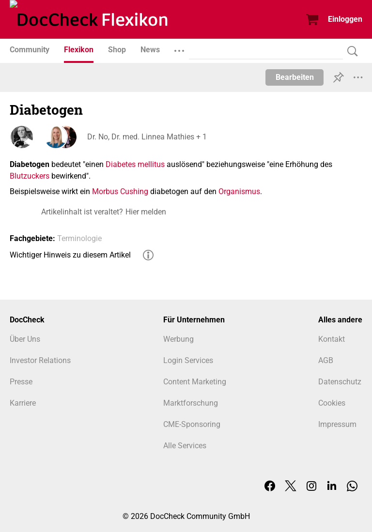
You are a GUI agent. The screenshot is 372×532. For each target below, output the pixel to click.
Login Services (188, 360)
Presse (21, 381)
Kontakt (331, 339)
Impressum (337, 424)
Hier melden (145, 211)
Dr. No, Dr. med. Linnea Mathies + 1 (147, 136)
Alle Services (184, 445)
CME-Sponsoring (191, 424)
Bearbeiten (295, 77)
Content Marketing (194, 381)
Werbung (178, 339)
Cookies (331, 403)
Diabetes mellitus (135, 164)
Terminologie (79, 238)
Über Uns (25, 339)
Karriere (23, 403)
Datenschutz (339, 381)
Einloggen (345, 19)
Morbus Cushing (120, 191)
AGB (325, 360)
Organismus (239, 191)
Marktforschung (190, 403)
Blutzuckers (29, 176)
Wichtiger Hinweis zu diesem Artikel (70, 254)
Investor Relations (40, 360)
